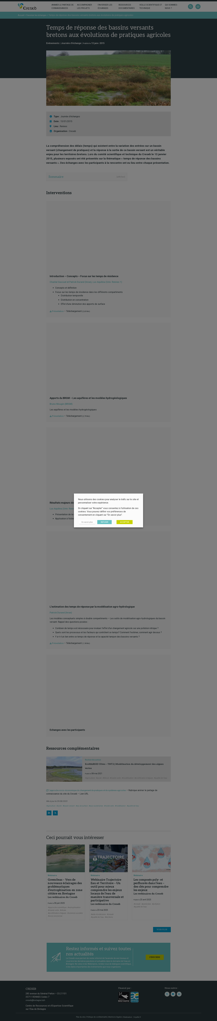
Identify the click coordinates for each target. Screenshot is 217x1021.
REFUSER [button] (102, 522)
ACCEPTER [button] (122, 522)
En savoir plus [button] (85, 522)
